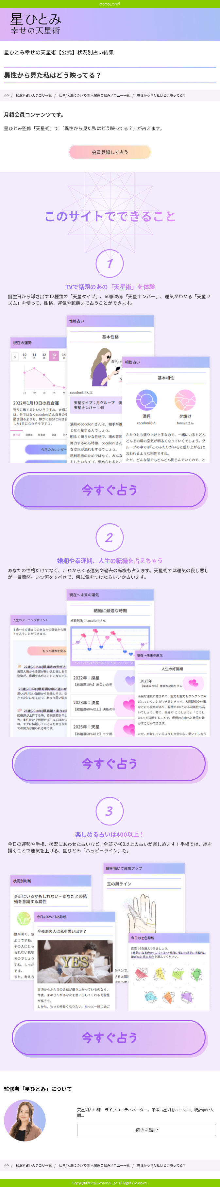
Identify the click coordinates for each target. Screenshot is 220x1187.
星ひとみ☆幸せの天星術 (115, 24)
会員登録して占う (110, 152)
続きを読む (146, 1130)
